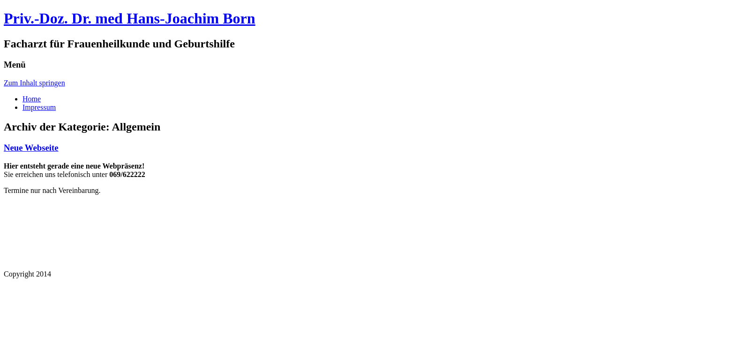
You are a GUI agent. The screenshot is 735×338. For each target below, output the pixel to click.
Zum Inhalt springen (34, 83)
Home (31, 99)
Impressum (39, 107)
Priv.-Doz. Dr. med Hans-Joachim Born (129, 18)
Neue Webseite (31, 148)
